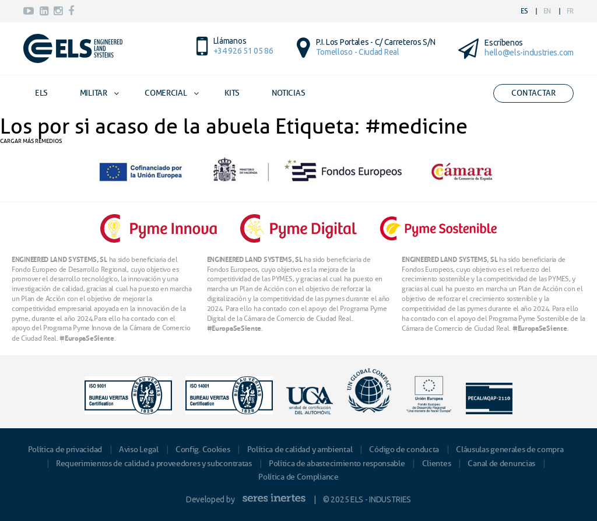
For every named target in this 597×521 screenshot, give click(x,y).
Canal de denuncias (501, 463)
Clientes (436, 463)
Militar (93, 93)
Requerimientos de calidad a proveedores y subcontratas (154, 463)
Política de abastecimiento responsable (337, 463)
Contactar (533, 93)
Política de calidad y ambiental (300, 449)
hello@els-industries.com (529, 52)
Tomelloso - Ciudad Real (357, 52)
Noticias (288, 93)
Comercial (166, 93)
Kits (232, 93)
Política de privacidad (65, 449)
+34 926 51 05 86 (243, 50)
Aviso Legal (139, 449)
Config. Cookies (202, 449)
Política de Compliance (298, 477)
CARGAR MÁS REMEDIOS (31, 141)
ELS (41, 93)
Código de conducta (404, 449)
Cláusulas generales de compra (509, 449)
